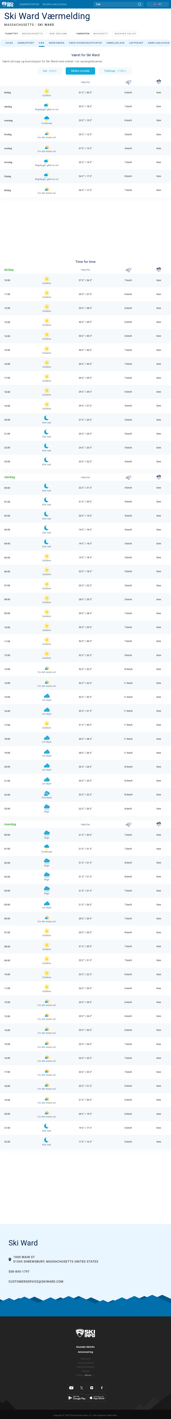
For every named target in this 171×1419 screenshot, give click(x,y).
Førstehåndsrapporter (85, 43)
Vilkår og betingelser (86, 1367)
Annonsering (85, 1351)
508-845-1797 (19, 1271)
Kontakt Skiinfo (85, 1346)
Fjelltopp (115, 71)
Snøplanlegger (159, 43)
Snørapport (26, 43)
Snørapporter (29, 4)
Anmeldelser (115, 43)
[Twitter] (82, 1388)
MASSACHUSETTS (19, 25)
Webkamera (57, 43)
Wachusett (100, 33)
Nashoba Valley (125, 33)
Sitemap (85, 1371)
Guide (9, 43)
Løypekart (136, 43)
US (93, 1375)
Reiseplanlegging (55, 4)
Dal (49, 71)
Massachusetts (32, 33)
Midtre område (80, 71)
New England (58, 33)
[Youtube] (71, 1388)
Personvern (85, 1359)
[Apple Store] (97, 1397)
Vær (41, 43)
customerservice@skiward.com (36, 1281)
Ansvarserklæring (85, 1363)
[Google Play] (77, 1397)
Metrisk (88, 1375)
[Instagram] (92, 1388)
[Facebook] (102, 1388)
